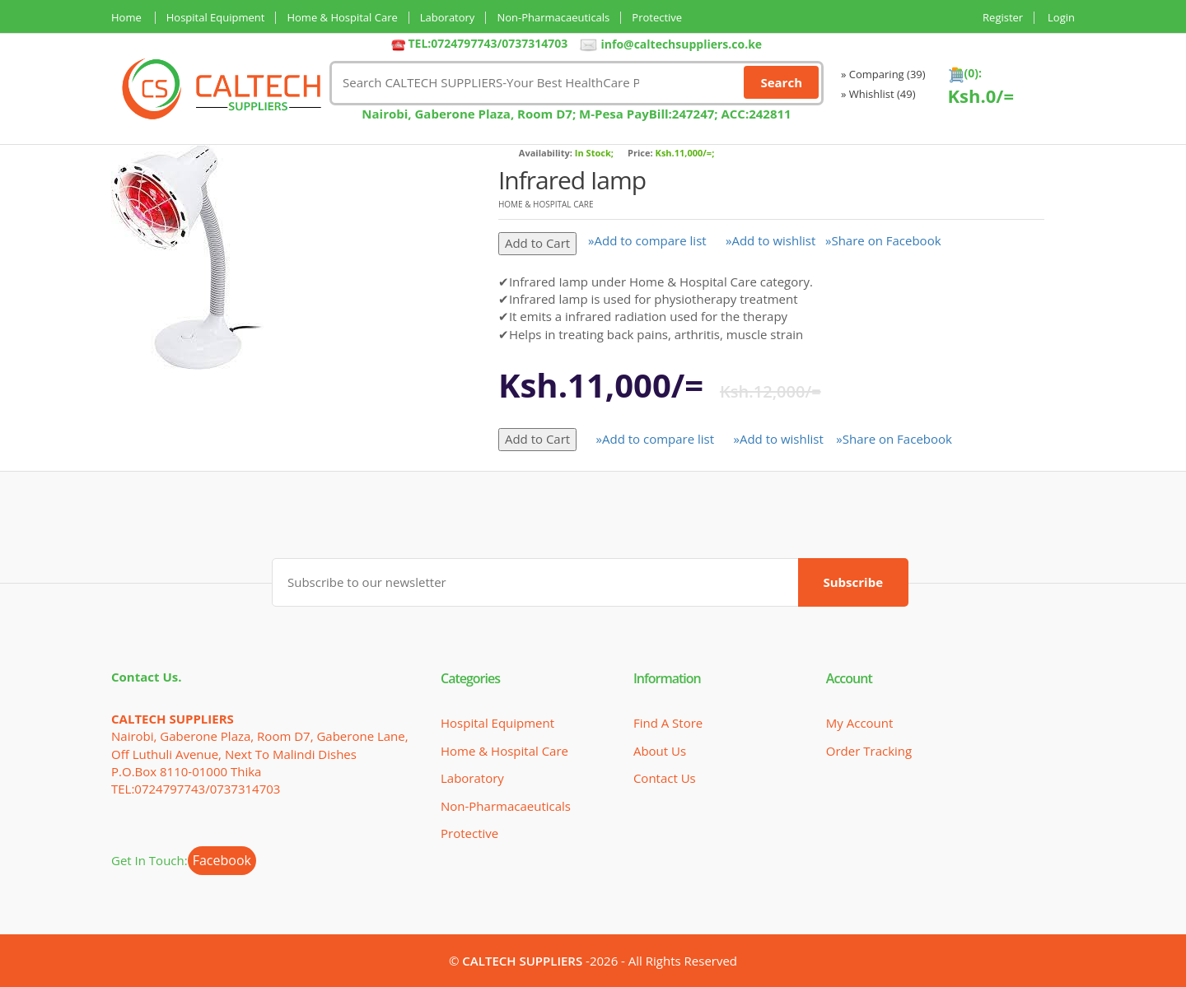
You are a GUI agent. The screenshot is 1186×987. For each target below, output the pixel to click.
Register (1003, 18)
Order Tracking (869, 751)
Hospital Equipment (215, 18)
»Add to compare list (647, 240)
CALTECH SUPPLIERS (522, 960)
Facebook (222, 860)
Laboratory (447, 18)
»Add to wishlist (770, 240)
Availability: (545, 153)
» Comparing (883, 74)
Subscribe (854, 582)
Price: (640, 153)
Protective (657, 18)
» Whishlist (878, 93)
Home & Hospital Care (342, 18)
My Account (860, 723)
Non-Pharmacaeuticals (553, 18)
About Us (659, 751)
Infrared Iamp (572, 180)
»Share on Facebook (883, 240)
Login (1061, 18)
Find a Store (668, 723)
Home (126, 18)
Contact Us (664, 778)
